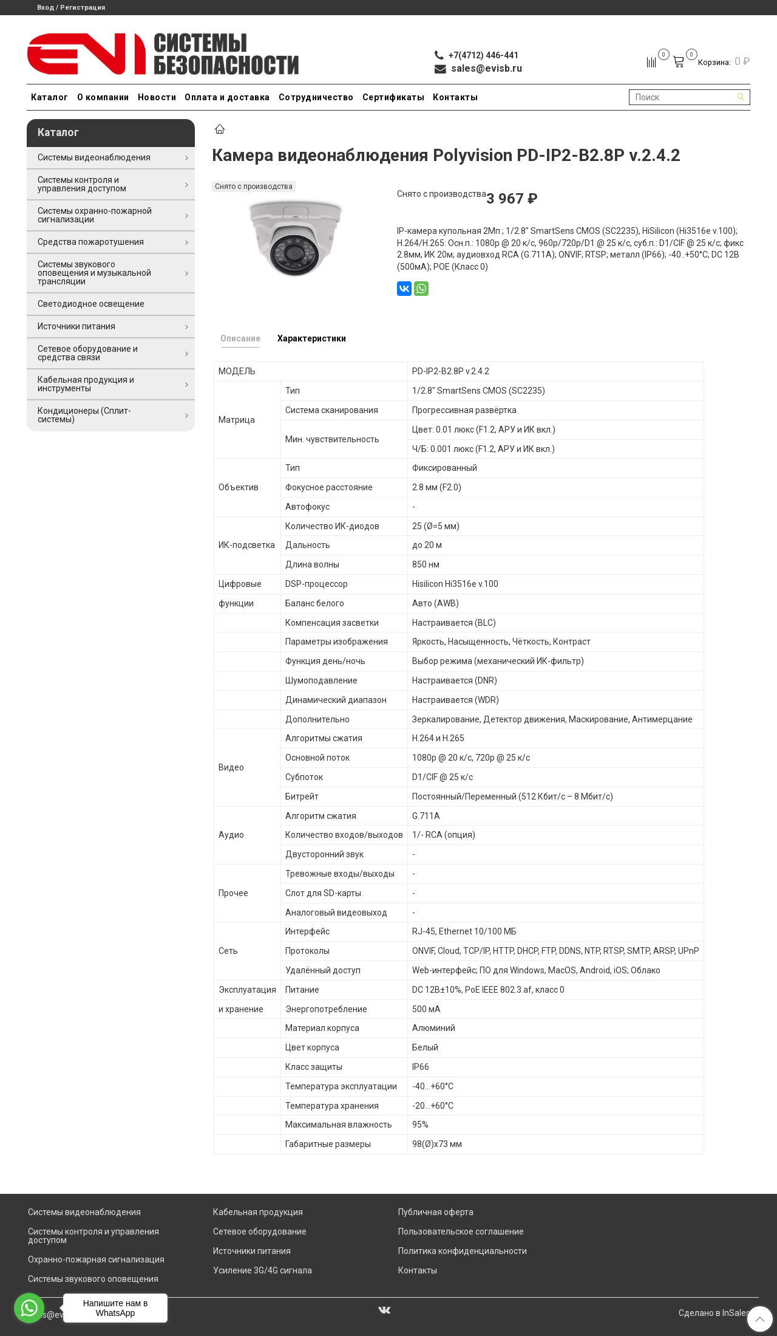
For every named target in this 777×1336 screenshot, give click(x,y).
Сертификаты (393, 97)
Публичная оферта (435, 1212)
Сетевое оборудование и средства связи (88, 353)
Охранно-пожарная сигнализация (96, 1259)
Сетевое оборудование (260, 1231)
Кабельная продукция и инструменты (86, 384)
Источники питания (76, 326)
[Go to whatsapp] (29, 1308)
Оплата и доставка (227, 97)
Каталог (50, 97)
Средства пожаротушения (91, 242)
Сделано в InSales (714, 1313)
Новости (157, 97)
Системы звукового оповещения (93, 1279)
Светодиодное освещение (91, 304)
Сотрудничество (316, 97)
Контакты (455, 97)
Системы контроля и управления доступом (82, 184)
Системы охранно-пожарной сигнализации (95, 215)
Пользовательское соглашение (461, 1231)
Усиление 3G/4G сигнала (262, 1270)
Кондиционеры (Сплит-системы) (84, 415)
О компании (103, 97)
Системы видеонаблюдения (94, 157)
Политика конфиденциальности (462, 1251)
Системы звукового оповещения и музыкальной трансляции (94, 272)
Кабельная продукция (258, 1212)
